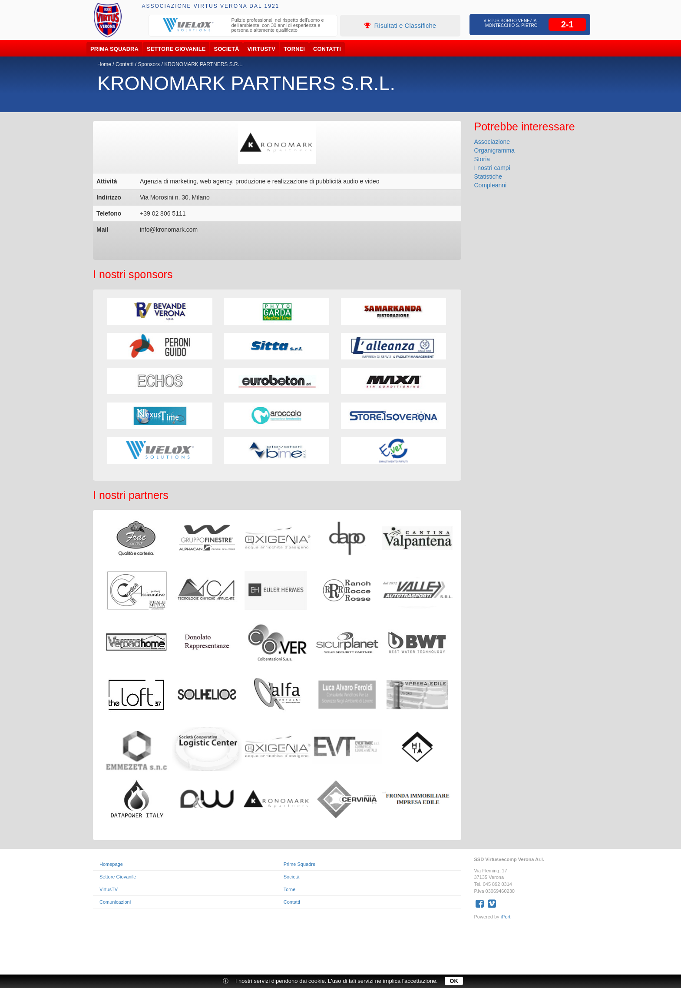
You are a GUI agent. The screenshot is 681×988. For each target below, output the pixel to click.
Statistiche (488, 176)
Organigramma (494, 150)
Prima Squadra (114, 49)
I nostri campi (492, 167)
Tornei (294, 49)
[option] (243, 26)
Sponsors (149, 64)
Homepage (111, 864)
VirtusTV (261, 49)
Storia (482, 159)
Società (226, 49)
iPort (506, 916)
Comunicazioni (115, 902)
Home (104, 64)
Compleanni (490, 185)
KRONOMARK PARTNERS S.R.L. (204, 64)
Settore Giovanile (176, 49)
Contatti (327, 49)
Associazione (492, 141)
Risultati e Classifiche (400, 25)
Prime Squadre (299, 864)
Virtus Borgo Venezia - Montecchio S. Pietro (511, 23)
